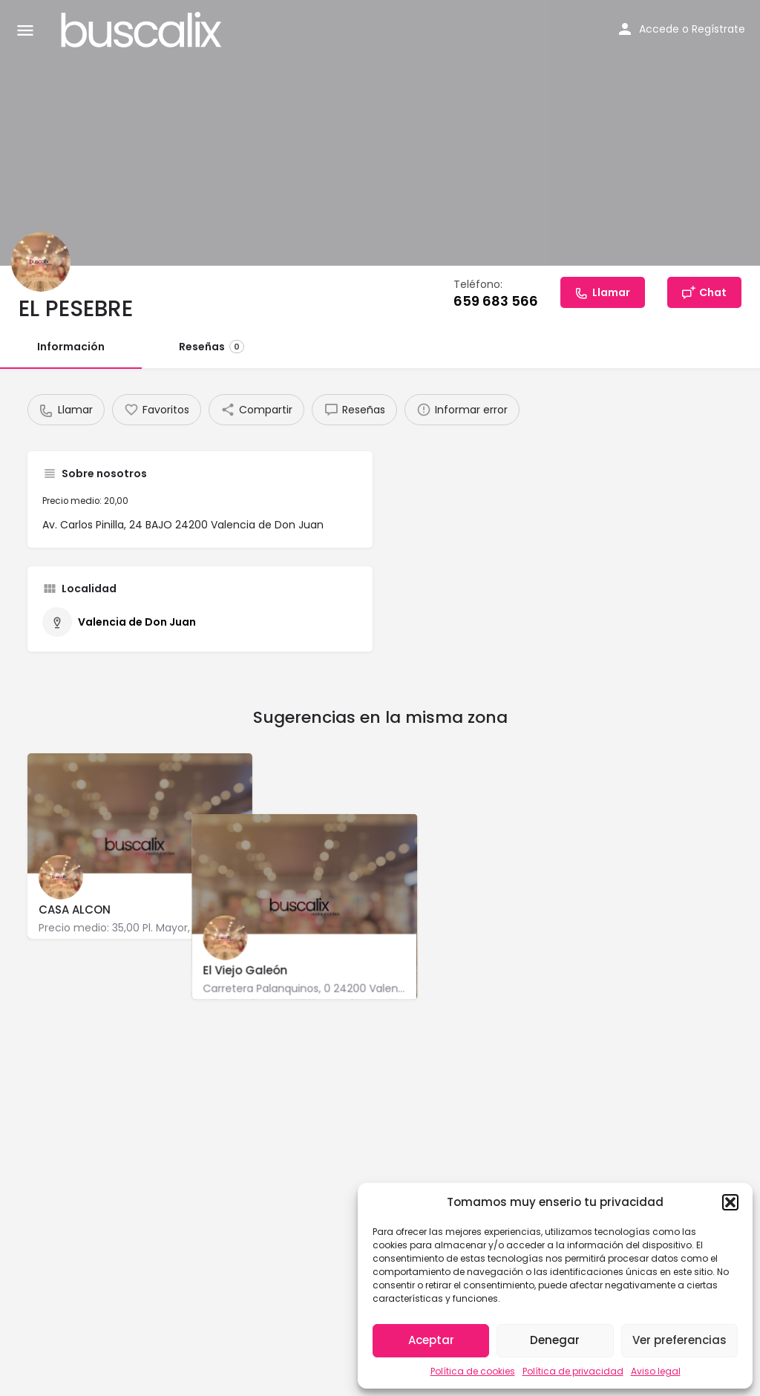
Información (71, 346)
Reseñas (211, 346)
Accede (659, 29)
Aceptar (431, 1340)
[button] (730, 1202)
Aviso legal (656, 1371)
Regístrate (718, 29)
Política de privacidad (572, 1371)
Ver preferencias (679, 1340)
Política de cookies (472, 1371)
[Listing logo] (41, 262)
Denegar (555, 1340)
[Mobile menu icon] (25, 30)
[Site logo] (143, 29)
